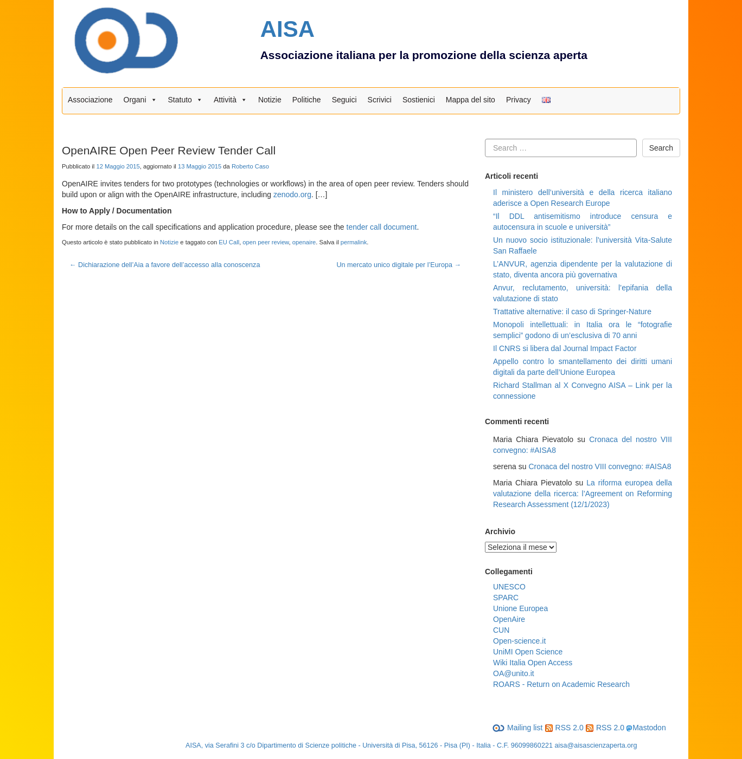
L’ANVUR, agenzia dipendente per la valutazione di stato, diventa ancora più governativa (582, 269)
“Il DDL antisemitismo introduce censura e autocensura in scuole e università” (582, 221)
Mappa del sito (470, 99)
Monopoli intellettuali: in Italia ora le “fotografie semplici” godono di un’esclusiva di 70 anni (582, 330)
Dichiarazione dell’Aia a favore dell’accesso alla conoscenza (164, 265)
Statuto (185, 99)
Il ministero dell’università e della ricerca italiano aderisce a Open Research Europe (582, 197)
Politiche (306, 99)
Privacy (518, 99)
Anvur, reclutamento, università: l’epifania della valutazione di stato (582, 293)
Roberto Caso (250, 166)
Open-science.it (519, 641)
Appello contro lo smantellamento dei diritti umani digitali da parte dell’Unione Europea (582, 367)
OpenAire (509, 619)
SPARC (506, 597)
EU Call (229, 242)
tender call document (382, 227)
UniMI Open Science (527, 651)
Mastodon (649, 727)
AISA (287, 29)
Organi (140, 99)
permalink (354, 242)
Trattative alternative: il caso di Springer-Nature (572, 311)
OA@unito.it (513, 673)
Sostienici (418, 99)
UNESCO (509, 586)
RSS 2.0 (564, 727)
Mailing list (517, 727)
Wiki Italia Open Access (532, 662)
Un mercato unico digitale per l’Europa (398, 265)
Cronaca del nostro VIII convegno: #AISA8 (599, 466)
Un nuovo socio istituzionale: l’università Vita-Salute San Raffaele (582, 245)
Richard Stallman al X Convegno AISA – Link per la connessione (582, 390)
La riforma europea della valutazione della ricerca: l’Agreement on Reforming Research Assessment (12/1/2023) (582, 493)
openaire (304, 242)
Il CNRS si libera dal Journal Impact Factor (565, 348)
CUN (501, 630)
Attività (230, 99)
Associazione (90, 99)
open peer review (265, 242)
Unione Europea (520, 608)
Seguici (344, 99)
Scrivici (380, 99)
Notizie (270, 99)
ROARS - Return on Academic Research (561, 684)
